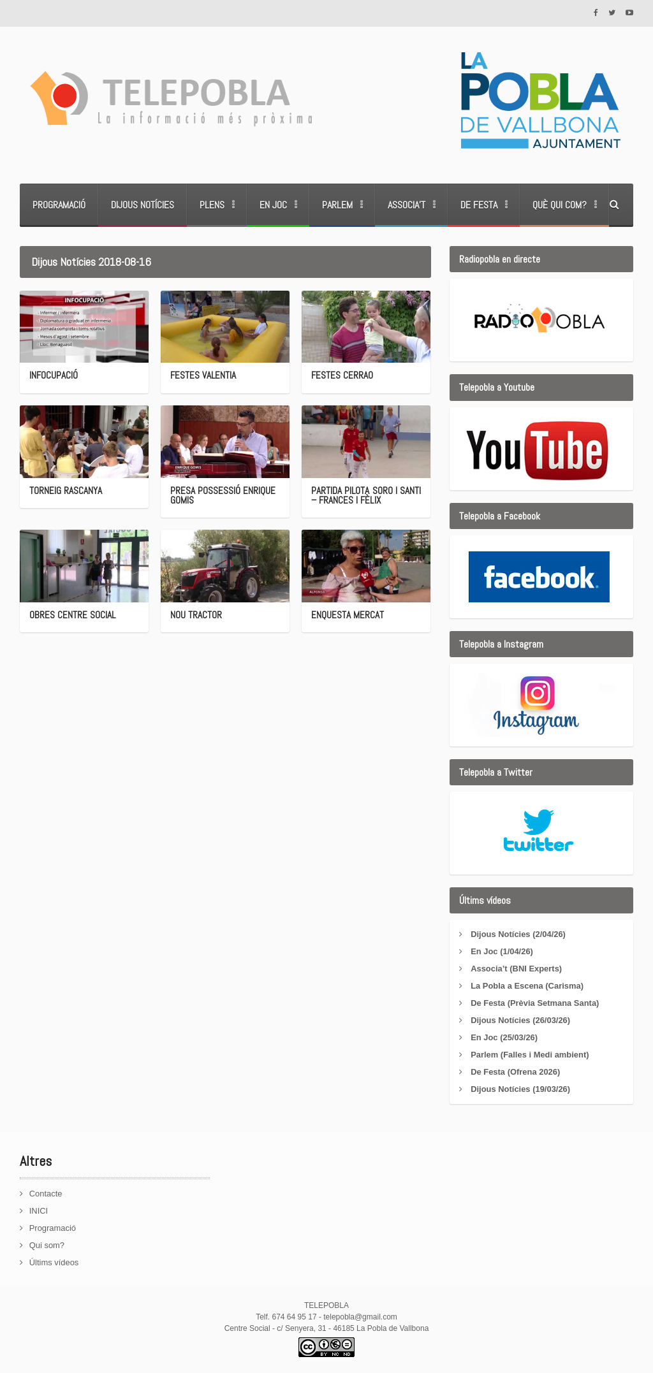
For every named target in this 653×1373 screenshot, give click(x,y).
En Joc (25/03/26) (504, 1037)
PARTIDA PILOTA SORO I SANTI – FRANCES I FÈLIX (364, 495)
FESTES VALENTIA (202, 375)
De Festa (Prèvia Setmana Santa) (535, 1003)
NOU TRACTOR (195, 615)
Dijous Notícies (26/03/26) (521, 1020)
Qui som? (47, 1245)
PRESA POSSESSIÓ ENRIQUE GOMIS (222, 495)
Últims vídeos (54, 1262)
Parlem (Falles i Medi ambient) (530, 1054)
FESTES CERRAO (341, 375)
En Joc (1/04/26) (502, 951)
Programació (59, 205)
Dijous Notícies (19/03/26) (521, 1089)
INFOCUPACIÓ (53, 375)
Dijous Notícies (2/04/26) (518, 934)
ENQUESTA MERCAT (347, 615)
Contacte (45, 1193)
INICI (38, 1211)
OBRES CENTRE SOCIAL (71, 615)
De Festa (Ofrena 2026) (516, 1072)
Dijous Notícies (142, 205)
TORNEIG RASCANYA (65, 490)
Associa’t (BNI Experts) (516, 968)
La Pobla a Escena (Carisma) (527, 986)
